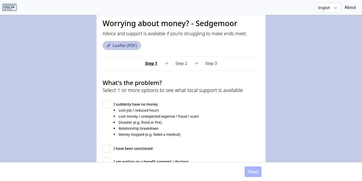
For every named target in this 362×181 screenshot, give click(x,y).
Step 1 (151, 63)
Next (253, 171)
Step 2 (181, 63)
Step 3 (211, 63)
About (350, 7)
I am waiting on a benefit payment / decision (151, 161)
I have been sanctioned (133, 148)
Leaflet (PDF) (122, 45)
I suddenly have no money (136, 104)
